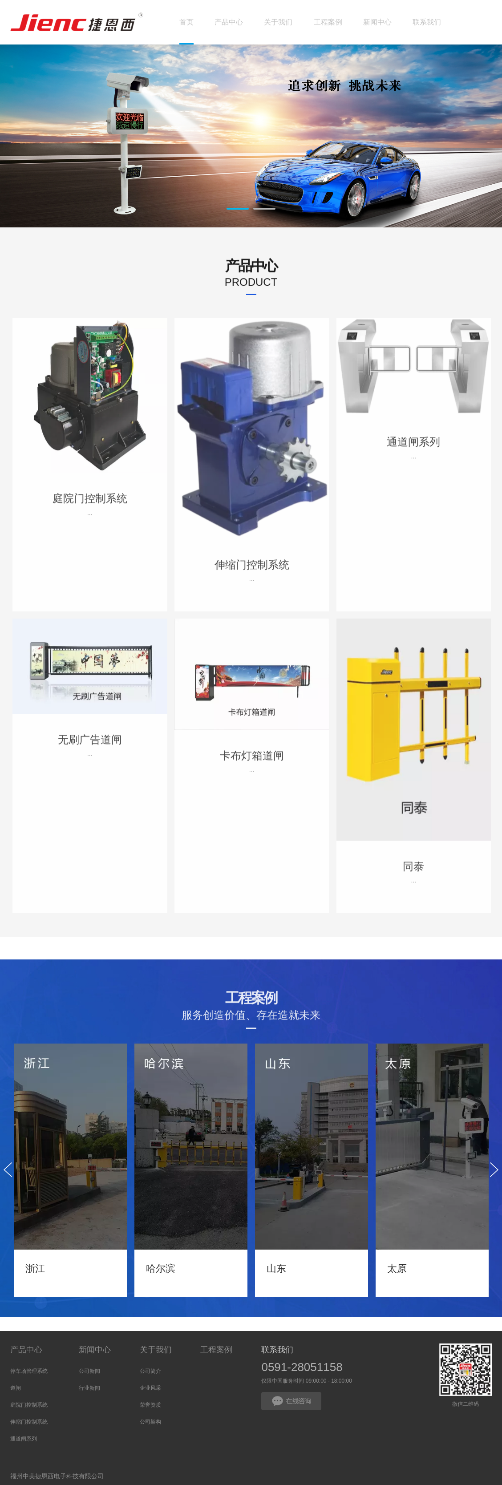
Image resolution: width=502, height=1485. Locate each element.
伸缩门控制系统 (29, 1422)
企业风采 (150, 1388)
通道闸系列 (23, 1439)
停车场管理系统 (29, 1371)
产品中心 (26, 1349)
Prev (57, 141)
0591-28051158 (301, 1367)
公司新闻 (89, 1371)
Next (445, 141)
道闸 (15, 1388)
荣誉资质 (150, 1405)
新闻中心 (95, 1349)
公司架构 (150, 1422)
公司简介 (150, 1371)
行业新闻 (89, 1388)
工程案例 (216, 1349)
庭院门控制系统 (29, 1405)
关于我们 (156, 1349)
